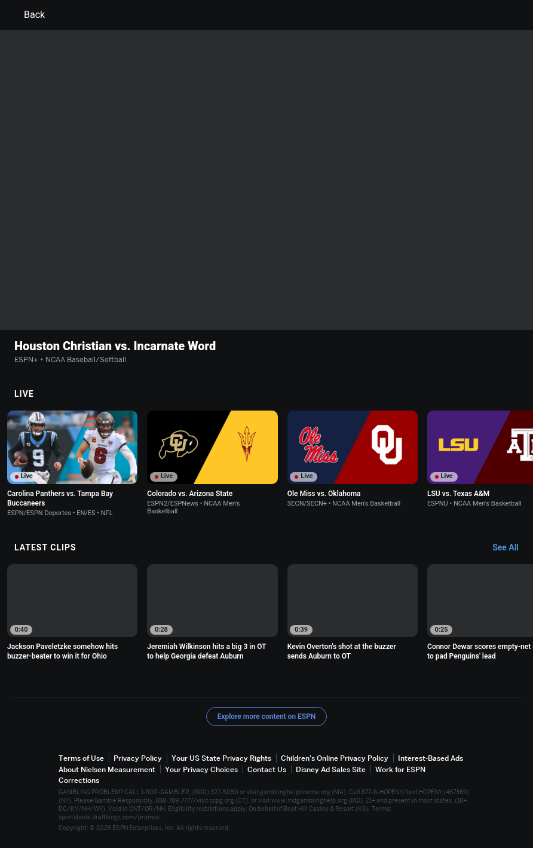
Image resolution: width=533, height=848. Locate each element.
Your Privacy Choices (201, 769)
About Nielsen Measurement (107, 769)
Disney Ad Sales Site (331, 769)
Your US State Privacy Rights (221, 758)
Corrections (79, 780)
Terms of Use (81, 758)
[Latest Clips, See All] (511, 548)
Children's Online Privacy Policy (334, 758)
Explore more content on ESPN (267, 717)
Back (27, 15)
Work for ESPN (400, 769)
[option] (72, 464)
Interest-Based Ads (430, 758)
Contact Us (266, 769)
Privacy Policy (138, 758)
